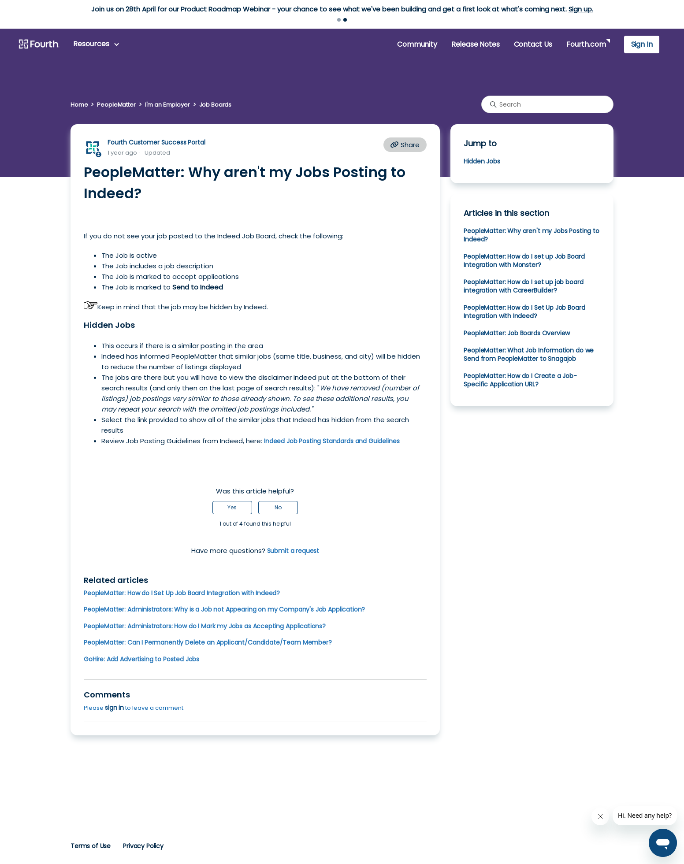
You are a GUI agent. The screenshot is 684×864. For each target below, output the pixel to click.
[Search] (547, 104)
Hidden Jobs (482, 161)
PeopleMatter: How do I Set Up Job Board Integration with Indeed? (182, 593)
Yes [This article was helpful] (232, 507)
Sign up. (581, 9)
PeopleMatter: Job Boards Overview (517, 333)
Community (417, 44)
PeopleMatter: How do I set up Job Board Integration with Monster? (524, 260)
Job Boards (215, 104)
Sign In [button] (642, 44)
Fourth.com (586, 44)
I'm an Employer (167, 104)
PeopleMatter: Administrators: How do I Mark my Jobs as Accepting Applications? (205, 626)
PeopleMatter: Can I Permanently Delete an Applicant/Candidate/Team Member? (208, 642)
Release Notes (475, 44)
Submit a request (293, 550)
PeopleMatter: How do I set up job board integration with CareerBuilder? (523, 286)
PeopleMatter (116, 104)
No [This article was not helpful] (278, 507)
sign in (114, 707)
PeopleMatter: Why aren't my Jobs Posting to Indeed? (531, 235)
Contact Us (533, 44)
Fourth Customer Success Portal (156, 142)
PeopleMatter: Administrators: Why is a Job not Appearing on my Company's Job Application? (224, 609)
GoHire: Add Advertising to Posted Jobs (141, 659)
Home (79, 104)
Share (405, 144)
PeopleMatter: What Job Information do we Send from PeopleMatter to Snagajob (529, 354)
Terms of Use (91, 846)
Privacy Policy (143, 846)
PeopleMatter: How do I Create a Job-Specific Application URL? (520, 380)
